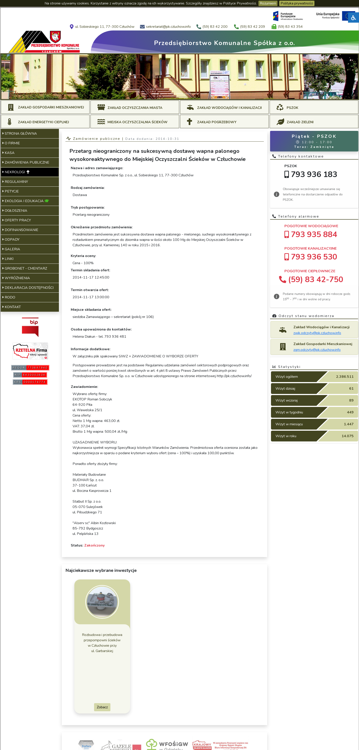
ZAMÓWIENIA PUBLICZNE (25, 162)
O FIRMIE (11, 143)
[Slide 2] (163, 93)
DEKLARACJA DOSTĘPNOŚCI (28, 287)
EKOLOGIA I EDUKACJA (25, 201)
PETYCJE (10, 191)
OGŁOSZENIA (14, 210)
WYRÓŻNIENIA (16, 278)
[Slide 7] (203, 93)
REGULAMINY (15, 181)
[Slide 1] (155, 93)
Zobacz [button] (102, 707)
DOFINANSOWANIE (20, 229)
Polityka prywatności (297, 3)
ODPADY (10, 239)
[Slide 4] (179, 93)
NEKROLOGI (15, 172)
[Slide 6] (195, 93)
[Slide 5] (187, 93)
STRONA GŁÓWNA (19, 133)
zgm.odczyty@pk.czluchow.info (317, 349)
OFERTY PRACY (16, 220)
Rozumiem (268, 3)
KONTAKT (11, 307)
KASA (8, 152)
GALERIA (11, 249)
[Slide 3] (171, 93)
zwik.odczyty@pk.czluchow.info (317, 333)
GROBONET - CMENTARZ (24, 268)
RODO (8, 297)
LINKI (7, 258)
